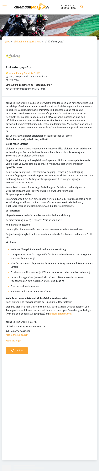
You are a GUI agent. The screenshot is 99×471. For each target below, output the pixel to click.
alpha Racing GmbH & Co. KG (24, 73)
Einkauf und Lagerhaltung (27, 41)
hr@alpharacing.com (60, 313)
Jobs (7, 41)
